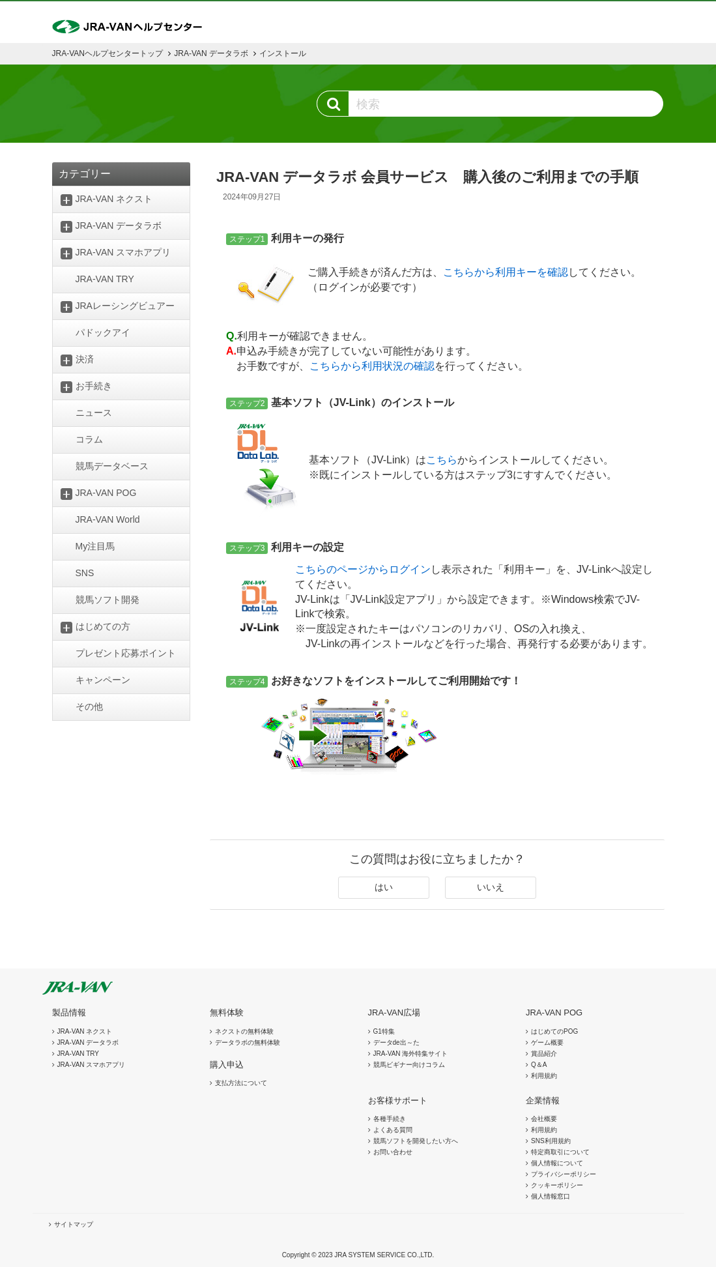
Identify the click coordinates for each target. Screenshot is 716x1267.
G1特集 (384, 1031)
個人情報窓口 (550, 1196)
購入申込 (227, 1065)
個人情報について (557, 1163)
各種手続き (389, 1118)
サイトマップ (73, 1224)
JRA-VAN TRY (78, 1053)
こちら (441, 459)
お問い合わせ (392, 1152)
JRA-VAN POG (554, 1012)
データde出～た (396, 1042)
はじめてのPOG (554, 1031)
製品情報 (69, 1012)
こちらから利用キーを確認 (505, 272)
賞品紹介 (544, 1053)
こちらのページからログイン (363, 569)
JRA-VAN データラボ (211, 53)
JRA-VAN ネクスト (85, 1031)
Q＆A (539, 1064)
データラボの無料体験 (247, 1042)
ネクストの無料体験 (244, 1031)
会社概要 (544, 1118)
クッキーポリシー (557, 1185)
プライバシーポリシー (563, 1174)
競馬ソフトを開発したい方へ (415, 1140)
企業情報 (543, 1100)
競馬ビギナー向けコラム (409, 1064)
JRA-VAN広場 (394, 1012)
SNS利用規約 (551, 1140)
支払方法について (241, 1082)
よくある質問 (392, 1129)
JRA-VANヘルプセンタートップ (107, 53)
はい (384, 887)
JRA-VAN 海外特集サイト (410, 1053)
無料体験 (227, 1012)
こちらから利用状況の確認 (372, 365)
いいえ (490, 887)
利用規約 (544, 1075)
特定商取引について (560, 1152)
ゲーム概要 (547, 1042)
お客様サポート (397, 1100)
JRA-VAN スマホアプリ (91, 1064)
